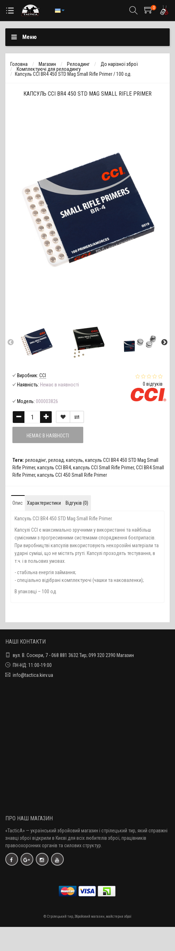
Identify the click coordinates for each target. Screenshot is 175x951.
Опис (17, 503)
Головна (19, 64)
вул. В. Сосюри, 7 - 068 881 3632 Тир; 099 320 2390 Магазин (73, 655)
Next (164, 342)
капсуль (74, 460)
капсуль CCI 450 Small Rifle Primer (72, 475)
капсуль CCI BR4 (54, 467)
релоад (56, 460)
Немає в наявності (48, 435)
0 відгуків (153, 384)
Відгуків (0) (77, 503)
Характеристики (44, 503)
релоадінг (35, 460)
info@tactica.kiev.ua (33, 675)
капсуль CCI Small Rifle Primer (103, 467)
